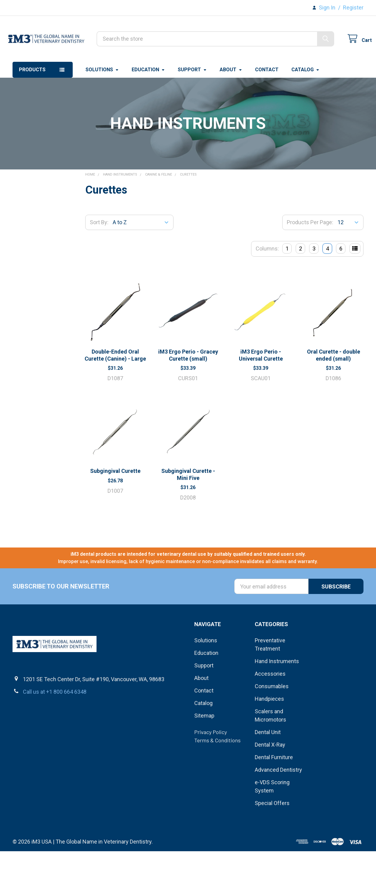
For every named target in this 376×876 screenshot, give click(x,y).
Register (353, 7)
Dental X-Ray (270, 769)
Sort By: (99, 247)
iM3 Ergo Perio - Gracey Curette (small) (188, 380)
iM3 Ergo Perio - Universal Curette (261, 380)
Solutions (102, 95)
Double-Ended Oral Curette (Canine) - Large (115, 380)
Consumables (272, 711)
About (231, 95)
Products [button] (32, 95)
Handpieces (269, 723)
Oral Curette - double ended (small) (333, 380)
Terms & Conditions (217, 765)
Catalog (305, 95)
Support (192, 95)
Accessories (270, 698)
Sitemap (204, 740)
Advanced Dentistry (278, 794)
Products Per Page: (310, 247)
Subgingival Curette (115, 496)
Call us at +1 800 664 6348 (54, 717)
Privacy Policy (210, 756)
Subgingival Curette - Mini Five (188, 499)
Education (148, 95)
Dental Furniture (274, 782)
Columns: (267, 273)
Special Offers (272, 828)
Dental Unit (268, 757)
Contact (267, 95)
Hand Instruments (277, 686)
